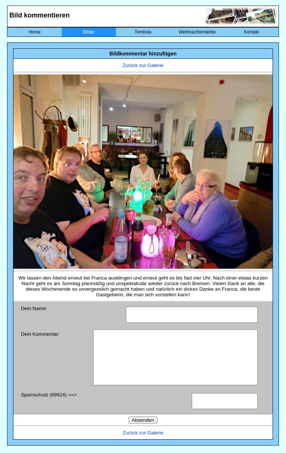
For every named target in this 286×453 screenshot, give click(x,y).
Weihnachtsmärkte (197, 32)
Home (35, 32)
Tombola (142, 32)
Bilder (89, 32)
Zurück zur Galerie (143, 65)
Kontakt (251, 32)
